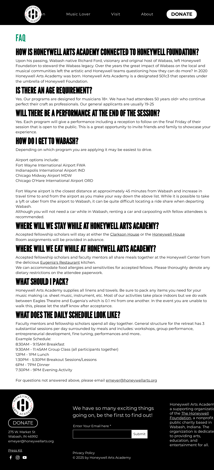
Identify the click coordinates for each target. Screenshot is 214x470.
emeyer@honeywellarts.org (131, 380)
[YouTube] (24, 457)
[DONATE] (182, 14)
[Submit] (140, 434)
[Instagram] (17, 457)
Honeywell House (168, 234)
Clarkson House (124, 234)
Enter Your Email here (91, 426)
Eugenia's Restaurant (60, 262)
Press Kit (15, 450)
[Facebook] (10, 457)
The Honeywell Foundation (189, 415)
